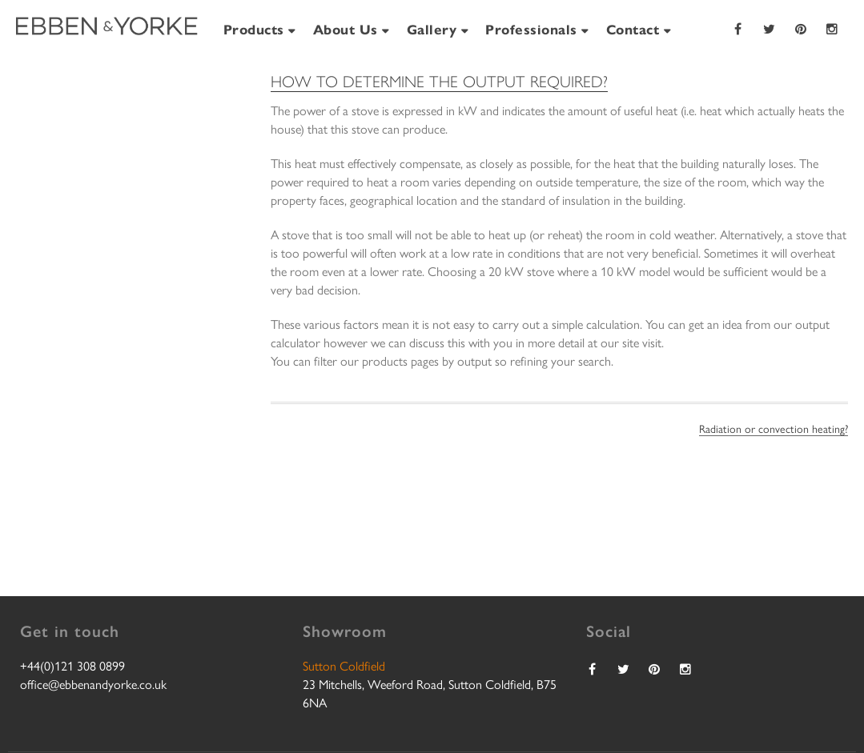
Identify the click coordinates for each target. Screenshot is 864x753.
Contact (633, 28)
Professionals (531, 28)
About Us (345, 28)
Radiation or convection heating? (773, 428)
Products (253, 28)
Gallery (432, 28)
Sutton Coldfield (344, 665)
